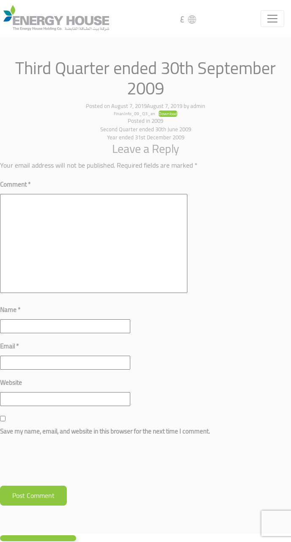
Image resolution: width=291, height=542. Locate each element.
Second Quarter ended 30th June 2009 (145, 129)
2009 (157, 121)
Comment (15, 184)
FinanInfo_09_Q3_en (134, 113)
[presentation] (64, 464)
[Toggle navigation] (272, 18)
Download (168, 114)
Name (10, 310)
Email (9, 346)
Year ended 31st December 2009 (145, 137)
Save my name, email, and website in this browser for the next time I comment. (105, 431)
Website (11, 382)
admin (197, 106)
